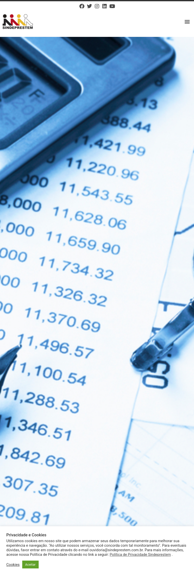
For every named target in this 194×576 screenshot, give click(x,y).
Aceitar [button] (30, 564)
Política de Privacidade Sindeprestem (140, 554)
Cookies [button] (13, 564)
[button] (187, 21)
